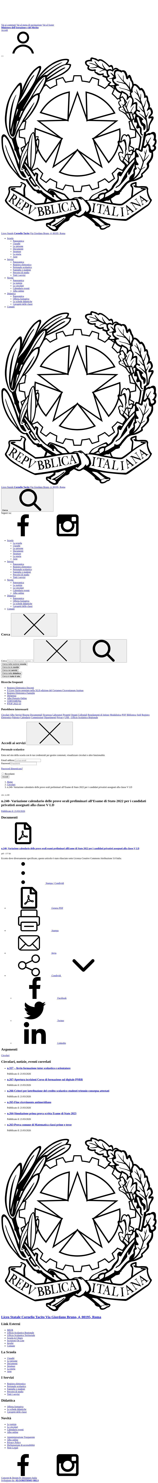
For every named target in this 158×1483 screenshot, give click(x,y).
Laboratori (57, 715)
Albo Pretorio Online (17, 698)
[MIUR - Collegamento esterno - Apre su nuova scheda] (20, 27)
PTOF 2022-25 (14, 703)
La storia (17, 254)
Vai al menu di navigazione (29, 25)
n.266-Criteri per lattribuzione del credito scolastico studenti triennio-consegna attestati (58, 1090)
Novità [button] (10, 278)
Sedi (139, 715)
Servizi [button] (10, 259)
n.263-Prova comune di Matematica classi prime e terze (39, 1124)
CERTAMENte (14, 701)
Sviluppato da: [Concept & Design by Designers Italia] (20, 1480)
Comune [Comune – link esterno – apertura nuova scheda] (11, 1346)
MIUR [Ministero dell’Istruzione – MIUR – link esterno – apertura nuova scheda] (10, 1330)
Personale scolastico (22, 267)
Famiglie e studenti (22, 270)
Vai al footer (48, 25)
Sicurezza (47, 715)
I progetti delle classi (23, 304)
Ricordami (10, 774)
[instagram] (68, 535)
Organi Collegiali (79, 715)
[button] (56, 975)
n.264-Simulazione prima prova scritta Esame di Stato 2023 (41, 1113)
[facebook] (23, 535)
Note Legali (12, 1447)
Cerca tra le (10, 667)
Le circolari (18, 285)
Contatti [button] (11, 306)
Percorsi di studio (21, 272)
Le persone (18, 246)
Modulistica (115, 715)
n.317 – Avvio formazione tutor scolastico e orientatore (38, 1068)
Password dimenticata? (12, 768)
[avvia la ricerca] (104, 651)
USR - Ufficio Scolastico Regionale (81, 717)
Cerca (4, 661)
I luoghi (16, 243)
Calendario (25, 717)
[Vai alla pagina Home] (10, 782)
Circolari (5, 715)
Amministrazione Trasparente (21, 1437)
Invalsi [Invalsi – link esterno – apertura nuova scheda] (10, 1343)
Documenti (18, 249)
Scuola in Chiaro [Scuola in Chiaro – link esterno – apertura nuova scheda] (15, 1338)
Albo (12, 715)
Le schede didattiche (22, 301)
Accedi (5, 777)
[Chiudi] (34, 624)
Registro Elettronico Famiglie (21, 693)
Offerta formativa (21, 299)
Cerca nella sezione (14, 664)
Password (5, 763)
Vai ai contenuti (8, 25)
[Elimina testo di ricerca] (57, 651)
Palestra (16, 717)
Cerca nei (9, 670)
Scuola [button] (10, 238)
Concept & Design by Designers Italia (19, 1478)
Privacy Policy (14, 1442)
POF (124, 715)
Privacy (60, 717)
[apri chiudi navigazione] (2, 56)
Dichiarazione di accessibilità (21, 1445)
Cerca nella (11, 673)
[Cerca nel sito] (27, 500)
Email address (7, 760)
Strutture (17, 251)
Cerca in (11, 676)
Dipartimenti (50, 717)
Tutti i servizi (19, 275)
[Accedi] (79, 41)
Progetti (66, 715)
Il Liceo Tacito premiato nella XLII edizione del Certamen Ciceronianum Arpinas (45, 690)
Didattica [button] (11, 293)
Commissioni (37, 717)
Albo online (18, 291)
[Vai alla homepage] (79, 230)
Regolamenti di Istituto (99, 715)
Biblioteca (131, 715)
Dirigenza (11, 695)
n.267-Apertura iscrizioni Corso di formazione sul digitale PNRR (45, 1079)
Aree (15, 256)
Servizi (18, 715)
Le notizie (17, 283)
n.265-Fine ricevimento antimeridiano (29, 1102)
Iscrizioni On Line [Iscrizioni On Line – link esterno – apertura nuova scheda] (15, 1340)
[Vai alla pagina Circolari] (11, 784)
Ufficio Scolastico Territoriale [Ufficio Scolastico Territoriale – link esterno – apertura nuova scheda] (21, 1335)
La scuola (17, 543)
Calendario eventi (21, 288)
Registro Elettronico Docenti (20, 688)
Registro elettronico (22, 264)
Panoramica (18, 241)
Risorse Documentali (32, 715)
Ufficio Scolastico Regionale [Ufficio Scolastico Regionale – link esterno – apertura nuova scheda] (20, 1332)
